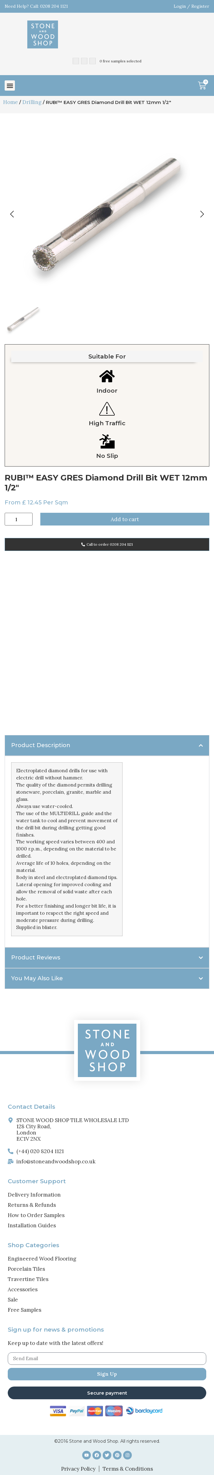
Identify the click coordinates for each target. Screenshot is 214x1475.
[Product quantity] (19, 519)
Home (10, 102)
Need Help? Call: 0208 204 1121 (36, 6)
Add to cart (125, 519)
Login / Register (191, 6)
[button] (10, 85)
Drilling (32, 102)
